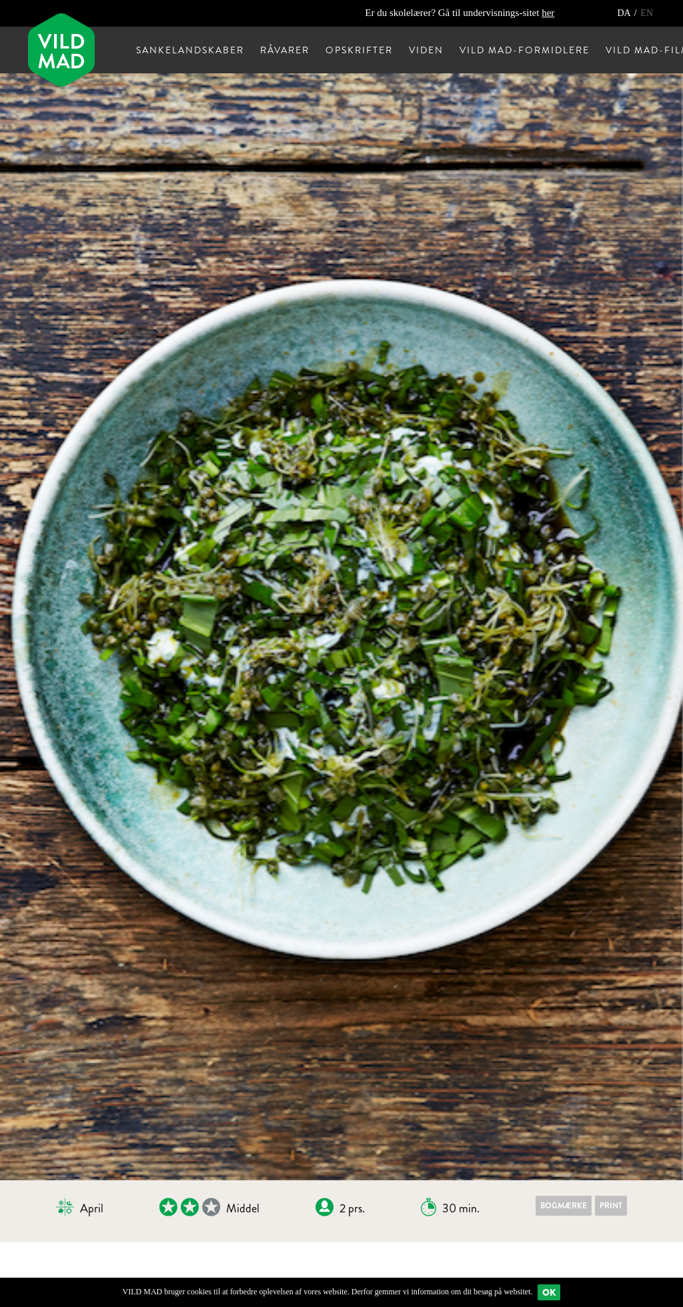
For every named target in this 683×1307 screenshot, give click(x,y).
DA (624, 13)
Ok (549, 1292)
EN (646, 13)
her (548, 12)
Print (611, 1206)
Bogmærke (563, 1206)
